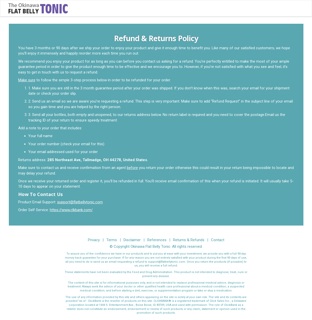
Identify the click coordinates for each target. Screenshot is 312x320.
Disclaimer (132, 240)
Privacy (94, 240)
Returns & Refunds (188, 240)
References (156, 240)
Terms (111, 240)
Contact (217, 240)
